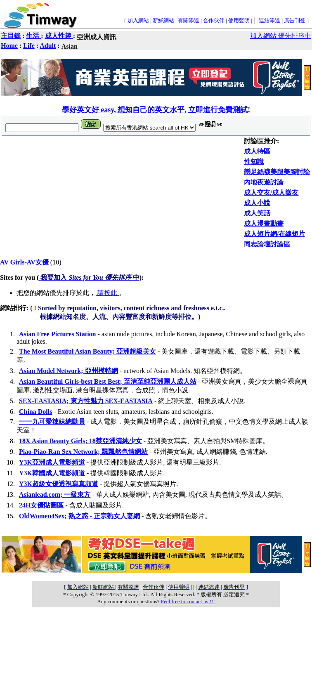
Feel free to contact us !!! (188, 601)
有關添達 (188, 20)
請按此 (107, 292)
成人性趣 (59, 35)
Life (29, 45)
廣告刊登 (294, 20)
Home (9, 45)
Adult (48, 45)
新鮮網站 (163, 20)
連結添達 (269, 20)
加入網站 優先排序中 (280, 35)
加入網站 (138, 20)
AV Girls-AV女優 (25, 262)
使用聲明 (239, 20)
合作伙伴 (214, 20)
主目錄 (11, 35)
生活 (33, 35)
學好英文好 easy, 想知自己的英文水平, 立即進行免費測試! (156, 110)
